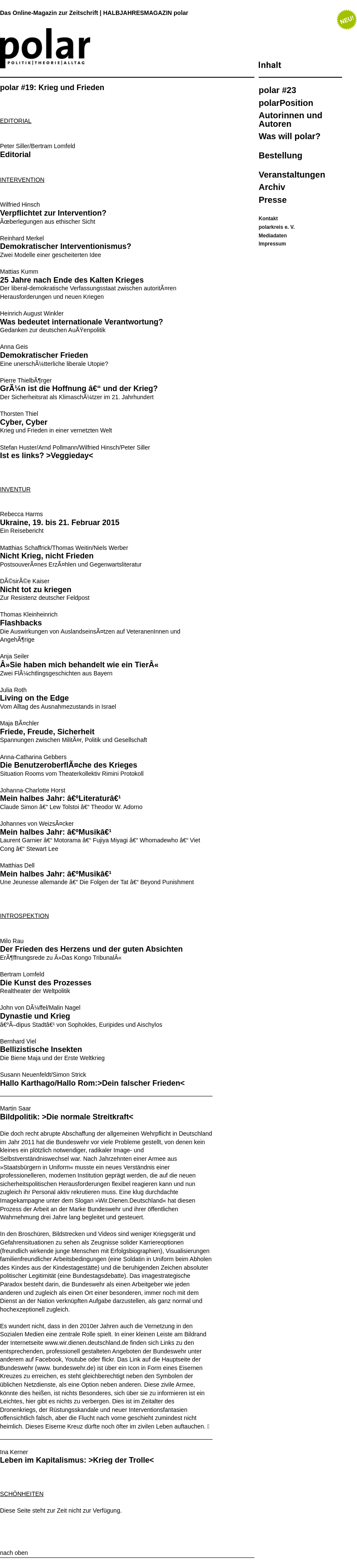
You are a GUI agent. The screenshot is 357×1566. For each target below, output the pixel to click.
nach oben (14, 1552)
